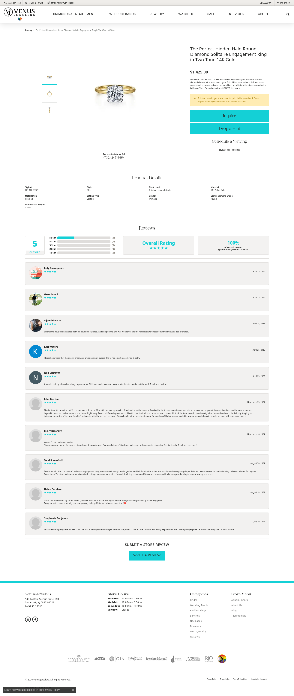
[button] (266, 3)
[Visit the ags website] (78, 659)
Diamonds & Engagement (74, 14)
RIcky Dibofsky (53, 431)
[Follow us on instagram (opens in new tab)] (28, 619)
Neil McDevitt (52, 372)
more (238, 88)
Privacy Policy (225, 679)
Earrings (195, 615)
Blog (234, 610)
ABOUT (263, 14)
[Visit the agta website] (100, 659)
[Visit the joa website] (176, 659)
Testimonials (238, 615)
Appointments (239, 600)
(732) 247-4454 (114, 158)
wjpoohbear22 (52, 320)
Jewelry (157, 14)
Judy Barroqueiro (54, 268)
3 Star (53, 245)
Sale (211, 14)
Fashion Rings (198, 610)
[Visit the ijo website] (135, 659)
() (113, 237)
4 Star (53, 241)
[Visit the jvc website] (193, 659)
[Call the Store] (33, 605)
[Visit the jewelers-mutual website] (156, 659)
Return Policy (211, 679)
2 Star (53, 249)
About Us (236, 605)
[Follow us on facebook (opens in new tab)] (35, 619)
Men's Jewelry (198, 631)
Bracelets (195, 626)
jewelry (28, 30)
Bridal (193, 600)
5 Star (53, 237)
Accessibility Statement (259, 679)
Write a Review (146, 555)
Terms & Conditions (240, 679)
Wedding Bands (122, 14)
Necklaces (196, 621)
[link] (12, 3)
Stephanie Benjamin (56, 518)
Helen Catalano (53, 489)
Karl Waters (51, 346)
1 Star (53, 252)
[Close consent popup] (73, 690)
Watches (185, 14)
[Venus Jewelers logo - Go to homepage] (19, 14)
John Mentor (51, 399)
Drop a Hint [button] (229, 128)
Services (236, 14)
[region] (115, 93)
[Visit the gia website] (116, 659)
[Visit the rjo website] (209, 659)
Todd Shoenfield (53, 460)
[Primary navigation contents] (160, 14)
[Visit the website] (222, 659)
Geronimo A (51, 294)
